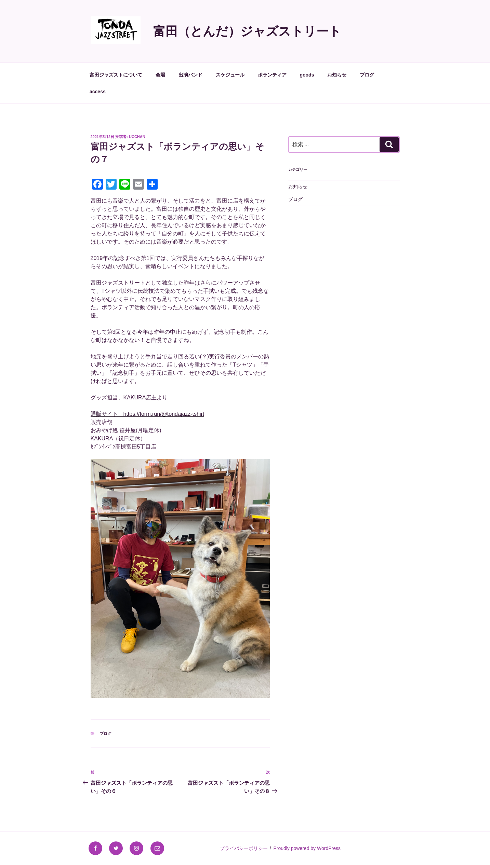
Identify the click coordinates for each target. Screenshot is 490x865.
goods (307, 75)
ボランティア (272, 75)
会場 (160, 75)
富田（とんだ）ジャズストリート (247, 31)
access (98, 91)
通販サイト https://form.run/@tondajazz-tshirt (147, 414)
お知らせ (336, 75)
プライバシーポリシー (244, 848)
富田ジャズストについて (116, 75)
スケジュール (230, 75)
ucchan (137, 137)
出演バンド (190, 75)
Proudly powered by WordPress (307, 848)
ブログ (367, 75)
